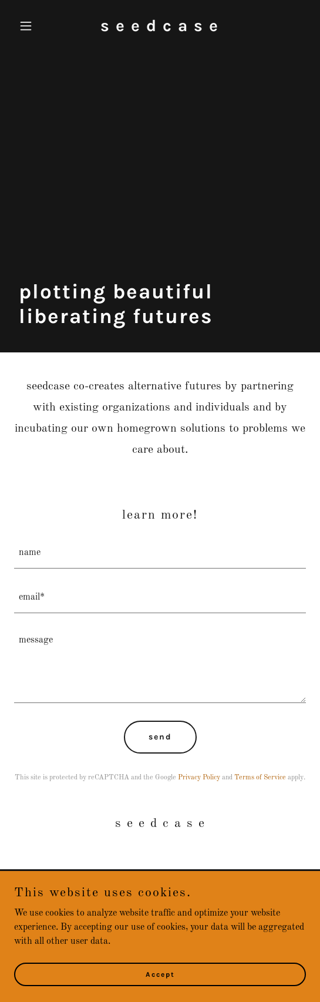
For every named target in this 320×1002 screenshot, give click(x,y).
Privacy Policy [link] (199, 777)
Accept (160, 974)
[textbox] (160, 553)
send (160, 737)
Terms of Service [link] (260, 777)
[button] (36, 26)
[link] (159, 28)
